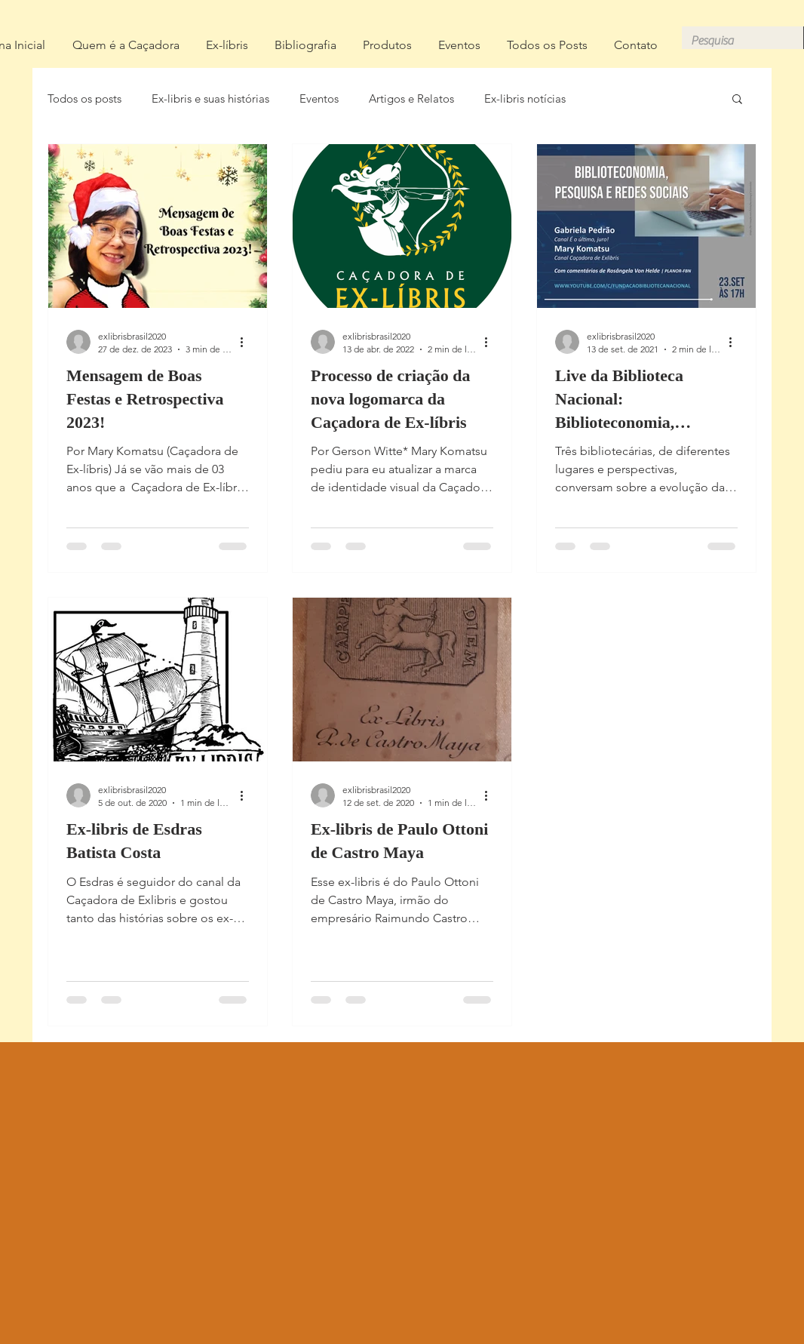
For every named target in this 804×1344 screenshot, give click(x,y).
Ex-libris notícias (525, 98)
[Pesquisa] (731, 40)
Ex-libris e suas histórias (210, 98)
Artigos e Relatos (411, 98)
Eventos (319, 98)
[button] (737, 100)
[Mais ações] (247, 342)
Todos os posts (84, 98)
